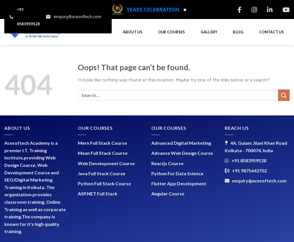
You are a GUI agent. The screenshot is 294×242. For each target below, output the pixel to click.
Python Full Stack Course (104, 183)
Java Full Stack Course (101, 173)
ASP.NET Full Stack (97, 193)
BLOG (238, 32)
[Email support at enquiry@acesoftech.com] (73, 16)
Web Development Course (106, 163)
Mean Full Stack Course (102, 153)
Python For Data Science (177, 173)
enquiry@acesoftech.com (259, 180)
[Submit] (284, 95)
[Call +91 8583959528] (24, 16)
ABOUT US (132, 32)
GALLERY (209, 32)
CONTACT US (271, 32)
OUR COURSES (171, 32)
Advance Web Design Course (182, 153)
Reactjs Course (167, 163)
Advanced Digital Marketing (181, 143)
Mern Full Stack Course (102, 143)
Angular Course (167, 193)
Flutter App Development (178, 183)
